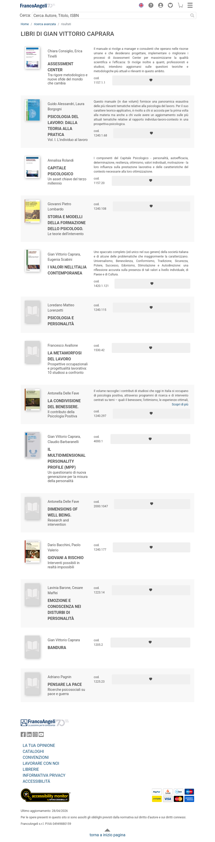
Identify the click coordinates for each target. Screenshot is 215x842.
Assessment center (60, 67)
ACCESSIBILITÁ (36, 781)
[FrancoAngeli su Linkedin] (29, 735)
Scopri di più (180, 404)
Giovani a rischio (66, 557)
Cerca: (25, 15)
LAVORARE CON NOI (41, 763)
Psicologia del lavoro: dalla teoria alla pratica (63, 125)
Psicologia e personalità (61, 321)
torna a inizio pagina (107, 835)
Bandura (57, 647)
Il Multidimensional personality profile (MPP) (67, 458)
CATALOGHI (33, 751)
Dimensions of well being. (63, 512)
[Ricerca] (192, 15)
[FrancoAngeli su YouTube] (41, 735)
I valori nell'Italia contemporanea (67, 270)
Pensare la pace (65, 684)
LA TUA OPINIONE (39, 745)
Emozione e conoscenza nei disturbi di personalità (64, 609)
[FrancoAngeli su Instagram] (35, 735)
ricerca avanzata (45, 24)
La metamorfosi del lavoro (65, 356)
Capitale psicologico (60, 171)
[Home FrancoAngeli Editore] (37, 6)
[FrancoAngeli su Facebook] (23, 735)
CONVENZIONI (36, 757)
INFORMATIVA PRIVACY (44, 775)
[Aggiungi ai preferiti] (151, 80)
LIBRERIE (31, 769)
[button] (140, 5)
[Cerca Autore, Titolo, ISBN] (110, 15)
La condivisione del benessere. (64, 403)
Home (25, 24)
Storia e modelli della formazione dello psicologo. (67, 222)
